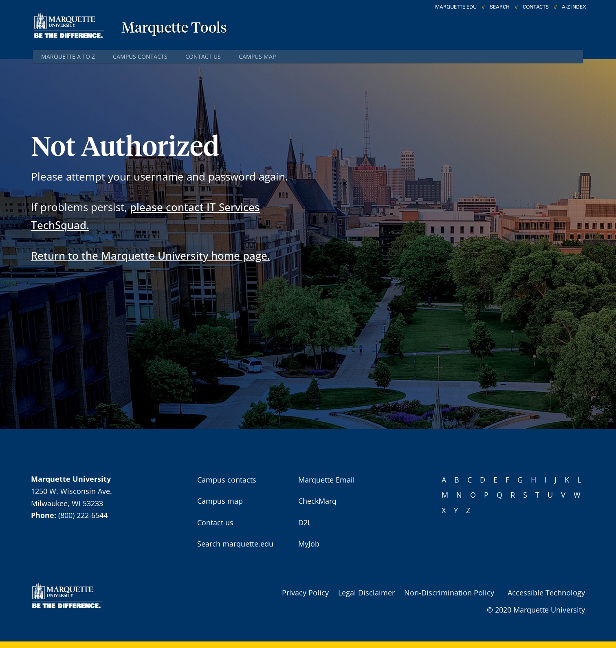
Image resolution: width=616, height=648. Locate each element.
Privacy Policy (305, 592)
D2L (304, 522)
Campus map (257, 56)
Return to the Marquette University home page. (150, 255)
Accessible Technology (546, 592)
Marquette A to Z (68, 56)
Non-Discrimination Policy (449, 592)
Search (500, 7)
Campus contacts (140, 56)
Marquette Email (326, 480)
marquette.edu (456, 7)
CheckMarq (317, 501)
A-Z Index (574, 7)
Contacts (536, 7)
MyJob (308, 544)
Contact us (203, 56)
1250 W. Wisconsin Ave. (71, 491)
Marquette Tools (174, 28)
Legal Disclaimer (366, 592)
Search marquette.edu (235, 544)
